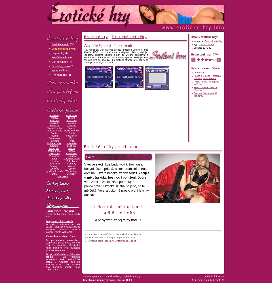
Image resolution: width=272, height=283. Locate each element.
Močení (71, 151)
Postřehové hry (60, 57)
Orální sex (71, 153)
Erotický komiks (71, 130)
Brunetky (54, 125)
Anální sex (71, 115)
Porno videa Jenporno (60, 211)
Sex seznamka (63, 81)
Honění (71, 141)
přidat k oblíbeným (214, 276)
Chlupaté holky (54, 128)
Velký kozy (71, 161)
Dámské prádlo (54, 130)
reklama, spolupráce (93, 276)
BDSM (71, 118)
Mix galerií (63, 176)
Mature (71, 148)
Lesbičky (71, 146)
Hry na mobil (59, 74)
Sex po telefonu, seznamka (62, 240)
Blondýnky (54, 123)
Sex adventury (60, 61)
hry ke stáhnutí (206, 44)
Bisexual (54, 120)
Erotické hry (63, 37)
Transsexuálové (72, 158)
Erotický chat (63, 100)
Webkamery (72, 171)
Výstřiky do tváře (54, 171)
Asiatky (54, 118)
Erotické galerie (63, 109)
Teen (54, 158)
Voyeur (71, 166)
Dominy (71, 128)
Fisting (54, 136)
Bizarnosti (71, 120)
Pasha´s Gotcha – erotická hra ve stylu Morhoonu (207, 77)
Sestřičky (71, 156)
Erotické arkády (60, 44)
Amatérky (54, 115)
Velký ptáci (54, 163)
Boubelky (71, 123)
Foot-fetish (71, 136)
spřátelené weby (132, 276)
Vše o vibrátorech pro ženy (60, 236)
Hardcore (54, 141)
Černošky (71, 174)
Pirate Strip (199, 72)
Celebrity (71, 125)
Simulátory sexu (61, 66)
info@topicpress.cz (126, 241)
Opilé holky (54, 153)
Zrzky (54, 174)
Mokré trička (54, 151)
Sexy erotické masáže (59, 221)
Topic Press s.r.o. (106, 241)
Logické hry (58, 53)
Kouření (54, 146)
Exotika (54, 133)
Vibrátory (71, 163)
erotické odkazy (113, 276)
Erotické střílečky (62, 48)
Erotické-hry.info (106, 14)
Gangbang (54, 138)
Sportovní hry (59, 70)
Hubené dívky (54, 143)
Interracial (71, 143)
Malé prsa (54, 148)
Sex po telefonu (63, 91)
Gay (71, 138)
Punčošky (54, 156)
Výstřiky (71, 169)
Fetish (71, 133)
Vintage (54, 166)
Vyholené (54, 169)
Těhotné (54, 161)
